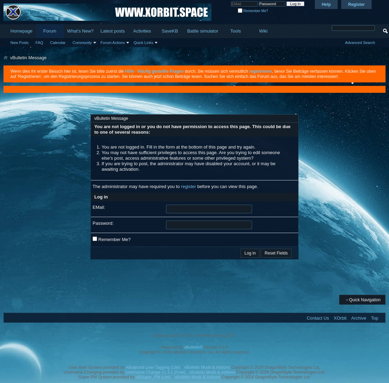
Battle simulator (202, 31)
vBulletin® (193, 347)
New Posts (19, 43)
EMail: (99, 207)
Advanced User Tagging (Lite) (153, 367)
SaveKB (170, 31)
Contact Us (318, 318)
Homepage (21, 31)
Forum (50, 31)
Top (374, 318)
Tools (235, 31)
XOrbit (340, 318)
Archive (358, 318)
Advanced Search (360, 43)
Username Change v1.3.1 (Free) (155, 372)
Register (356, 4)
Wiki (263, 31)
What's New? (80, 31)
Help (326, 4)
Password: (103, 223)
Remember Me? (253, 11)
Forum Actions (113, 43)
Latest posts (113, 31)
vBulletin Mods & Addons (207, 367)
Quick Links (143, 43)
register (188, 186)
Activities (142, 31)
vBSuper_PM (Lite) (153, 377)
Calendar (58, 43)
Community (82, 43)
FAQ (39, 43)
